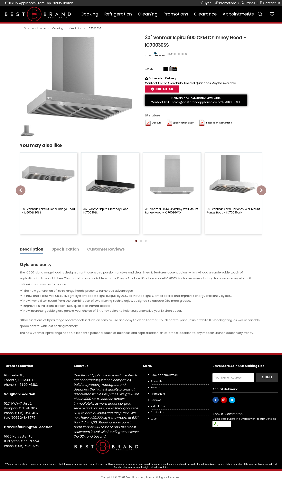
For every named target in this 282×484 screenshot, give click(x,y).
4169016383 (233, 102)
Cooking (89, 14)
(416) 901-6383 (26, 384)
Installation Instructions (219, 122)
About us (156, 381)
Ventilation (75, 28)
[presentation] (20, 190)
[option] (79, 78)
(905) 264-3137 (27, 413)
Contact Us (163, 89)
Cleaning (147, 14)
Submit (267, 377)
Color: (149, 69)
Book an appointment (164, 375)
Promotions (176, 14)
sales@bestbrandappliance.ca (194, 102)
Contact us (158, 412)
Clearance (205, 14)
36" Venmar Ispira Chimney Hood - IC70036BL (107, 210)
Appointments (238, 14)
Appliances (39, 28)
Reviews (156, 400)
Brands (155, 387)
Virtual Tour (158, 406)
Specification (65, 249)
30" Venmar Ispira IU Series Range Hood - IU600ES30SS (48, 210)
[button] (136, 241)
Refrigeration (118, 14)
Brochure (156, 122)
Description (31, 249)
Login (154, 418)
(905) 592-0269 (27, 446)
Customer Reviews (106, 249)
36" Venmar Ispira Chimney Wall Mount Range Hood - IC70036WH (233, 210)
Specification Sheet (183, 122)
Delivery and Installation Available (196, 98)
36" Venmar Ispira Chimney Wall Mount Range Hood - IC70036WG (171, 210)
